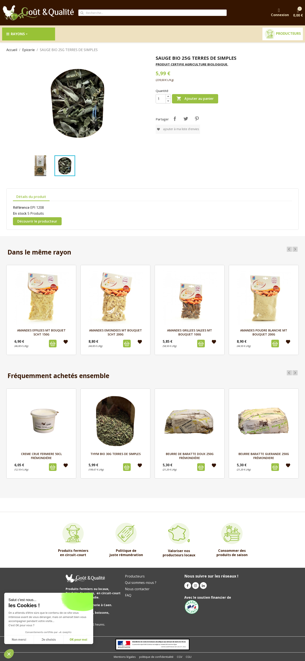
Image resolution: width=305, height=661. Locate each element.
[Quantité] (161, 98)
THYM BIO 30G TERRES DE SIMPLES (115, 454)
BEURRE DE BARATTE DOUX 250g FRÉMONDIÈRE (190, 456)
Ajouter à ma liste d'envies (178, 129)
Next (295, 249)
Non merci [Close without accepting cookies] (19, 640)
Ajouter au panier (195, 99)
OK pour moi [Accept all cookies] (78, 640)
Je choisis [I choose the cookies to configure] (49, 640)
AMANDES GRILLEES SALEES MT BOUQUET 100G (189, 332)
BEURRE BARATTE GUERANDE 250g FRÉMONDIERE (263, 456)
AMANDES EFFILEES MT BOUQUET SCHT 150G (41, 332)
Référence (21, 207)
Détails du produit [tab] (31, 196)
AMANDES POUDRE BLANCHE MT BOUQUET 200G (263, 332)
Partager (175, 118)
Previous (289, 249)
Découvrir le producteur (37, 221)
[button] (9, 654)
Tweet (186, 118)
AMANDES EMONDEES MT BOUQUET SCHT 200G (115, 332)
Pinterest (197, 118)
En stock (20, 213)
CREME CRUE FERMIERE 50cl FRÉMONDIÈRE (41, 456)
